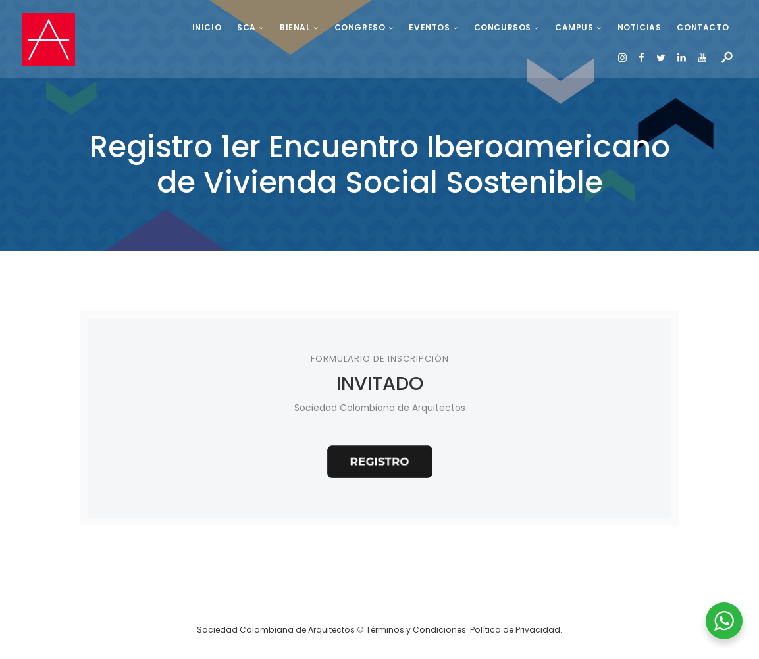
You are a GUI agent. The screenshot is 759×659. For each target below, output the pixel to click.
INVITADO (379, 385)
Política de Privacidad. (516, 635)
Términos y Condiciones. (418, 635)
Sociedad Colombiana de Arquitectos (276, 635)
